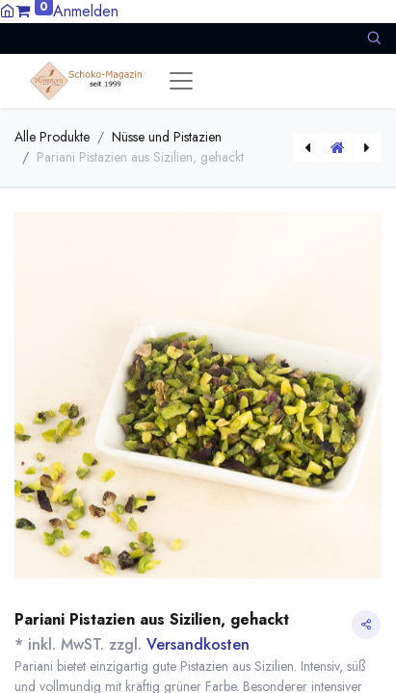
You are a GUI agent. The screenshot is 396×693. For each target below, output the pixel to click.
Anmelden (86, 11)
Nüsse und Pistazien (167, 136)
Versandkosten (198, 644)
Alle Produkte (52, 136)
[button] (374, 38)
